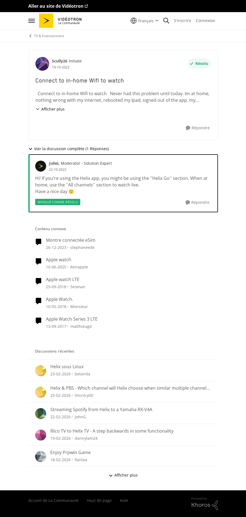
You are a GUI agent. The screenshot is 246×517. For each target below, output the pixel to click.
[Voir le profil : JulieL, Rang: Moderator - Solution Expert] (40, 166)
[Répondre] (198, 128)
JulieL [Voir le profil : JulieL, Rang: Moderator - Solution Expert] (54, 163)
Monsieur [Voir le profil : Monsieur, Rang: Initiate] (79, 306)
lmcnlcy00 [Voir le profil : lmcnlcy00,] (84, 395)
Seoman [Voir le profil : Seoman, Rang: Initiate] (77, 286)
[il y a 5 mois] (60, 374)
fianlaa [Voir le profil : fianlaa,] (81, 459)
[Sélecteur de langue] (144, 20)
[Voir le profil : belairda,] (40, 370)
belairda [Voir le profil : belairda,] (82, 373)
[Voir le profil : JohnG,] (40, 413)
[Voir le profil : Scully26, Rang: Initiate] (42, 64)
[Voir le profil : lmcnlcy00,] (40, 392)
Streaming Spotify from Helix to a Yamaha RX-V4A (101, 410)
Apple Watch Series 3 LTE (72, 319)
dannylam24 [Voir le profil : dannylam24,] (86, 438)
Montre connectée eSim (70, 240)
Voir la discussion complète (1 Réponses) (68, 148)
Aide (124, 500)
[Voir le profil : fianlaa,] (40, 456)
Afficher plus (50, 109)
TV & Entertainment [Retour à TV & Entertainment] (46, 36)
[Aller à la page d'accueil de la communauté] (62, 20)
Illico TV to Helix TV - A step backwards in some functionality (111, 431)
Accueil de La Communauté (53, 500)
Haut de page (99, 500)
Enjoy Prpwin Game (70, 452)
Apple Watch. (59, 299)
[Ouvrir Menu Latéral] (32, 20)
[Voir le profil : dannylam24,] (40, 435)
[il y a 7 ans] (56, 287)
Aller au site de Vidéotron (56, 6)
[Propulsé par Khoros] (205, 503)
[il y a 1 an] (56, 267)
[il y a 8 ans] (56, 306)
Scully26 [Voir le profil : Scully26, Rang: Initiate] (59, 61)
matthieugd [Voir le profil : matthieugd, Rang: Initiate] (81, 326)
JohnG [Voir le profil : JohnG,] (80, 416)
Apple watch (58, 260)
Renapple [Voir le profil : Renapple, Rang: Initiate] (79, 267)
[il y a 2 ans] (56, 247)
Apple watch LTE (62, 279)
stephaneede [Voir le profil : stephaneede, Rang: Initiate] (82, 247)
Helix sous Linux (67, 367)
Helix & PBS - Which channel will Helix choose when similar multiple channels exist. (129, 388)
